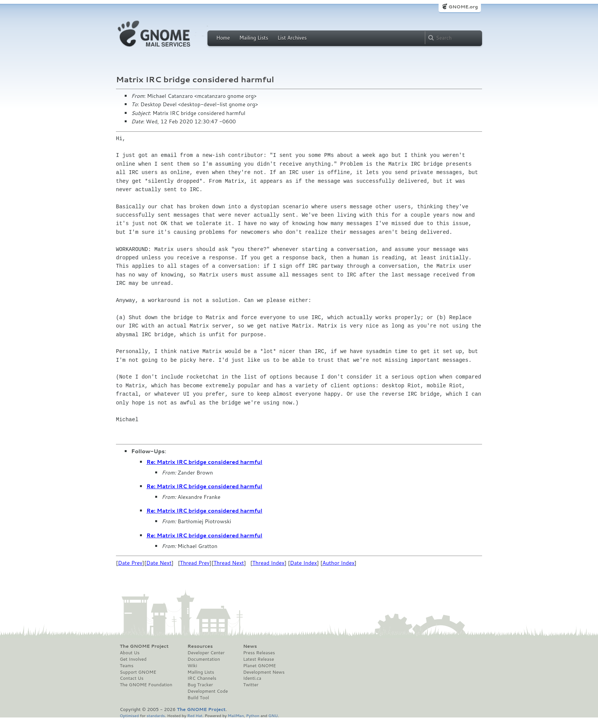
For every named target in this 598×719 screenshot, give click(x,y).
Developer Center (206, 653)
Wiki (192, 666)
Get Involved (133, 659)
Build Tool (198, 698)
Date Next (158, 563)
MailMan (236, 715)
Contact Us (131, 678)
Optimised (129, 715)
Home (223, 37)
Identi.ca (252, 678)
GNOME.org (463, 6)
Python (252, 715)
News (250, 646)
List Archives (292, 37)
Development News (264, 672)
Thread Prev (195, 563)
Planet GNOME (259, 666)
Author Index (338, 563)
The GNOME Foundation (146, 685)
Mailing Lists (253, 37)
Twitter (250, 685)
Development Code (208, 691)
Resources (200, 646)
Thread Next (229, 563)
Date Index (303, 563)
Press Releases (259, 653)
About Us (130, 653)
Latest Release (258, 659)
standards (155, 715)
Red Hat (195, 715)
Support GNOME (138, 672)
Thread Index (268, 563)
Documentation (204, 659)
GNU (273, 715)
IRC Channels (202, 678)
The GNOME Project (144, 646)
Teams (126, 666)
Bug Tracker (200, 685)
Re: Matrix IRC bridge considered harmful (204, 462)
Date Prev (130, 563)
